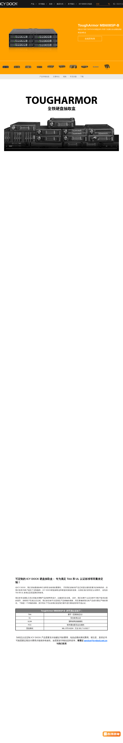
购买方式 (60, 4)
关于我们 (71, 4)
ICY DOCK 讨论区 (85, 4)
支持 (50, 4)
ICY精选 (42, 4)
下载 (82, 76)
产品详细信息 (44, 76)
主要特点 (56, 76)
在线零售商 (90, 39)
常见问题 (73, 76)
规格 (64, 76)
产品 (32, 4)
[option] (33, 38)
